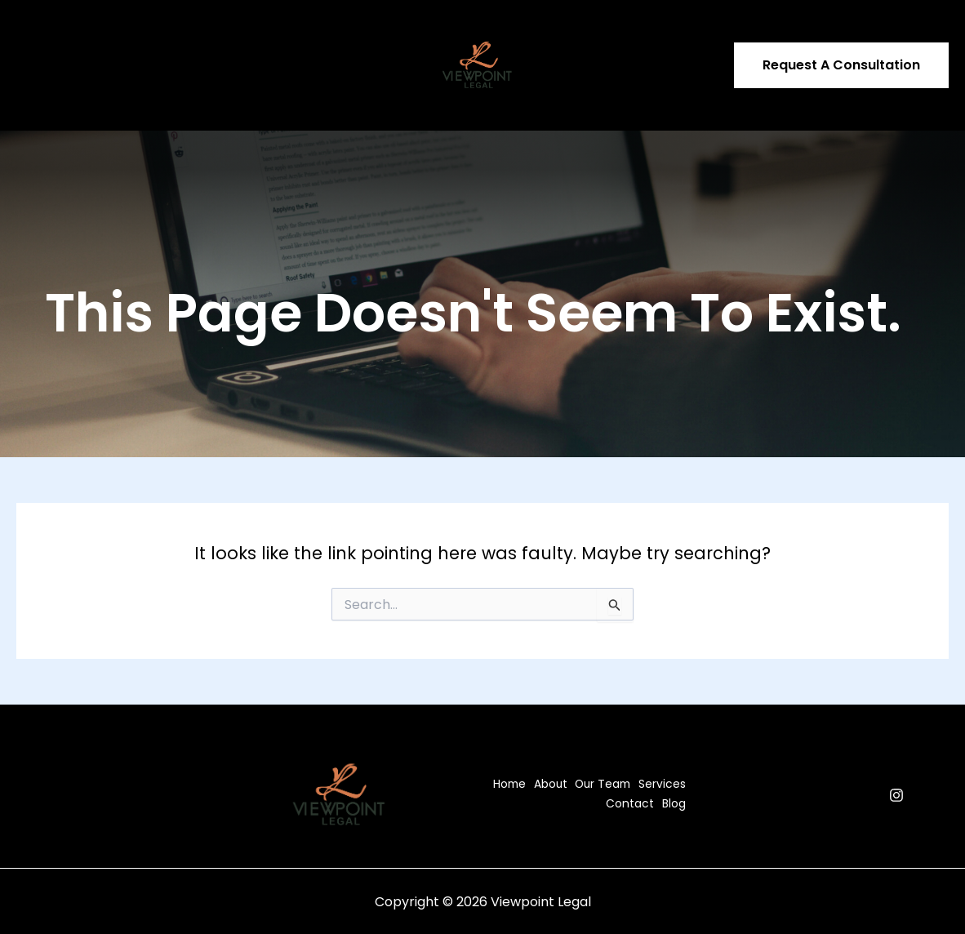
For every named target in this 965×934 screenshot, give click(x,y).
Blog (39, 98)
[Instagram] (896, 795)
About (102, 32)
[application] (278, 32)
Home (45, 32)
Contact (333, 32)
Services (255, 32)
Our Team (171, 32)
